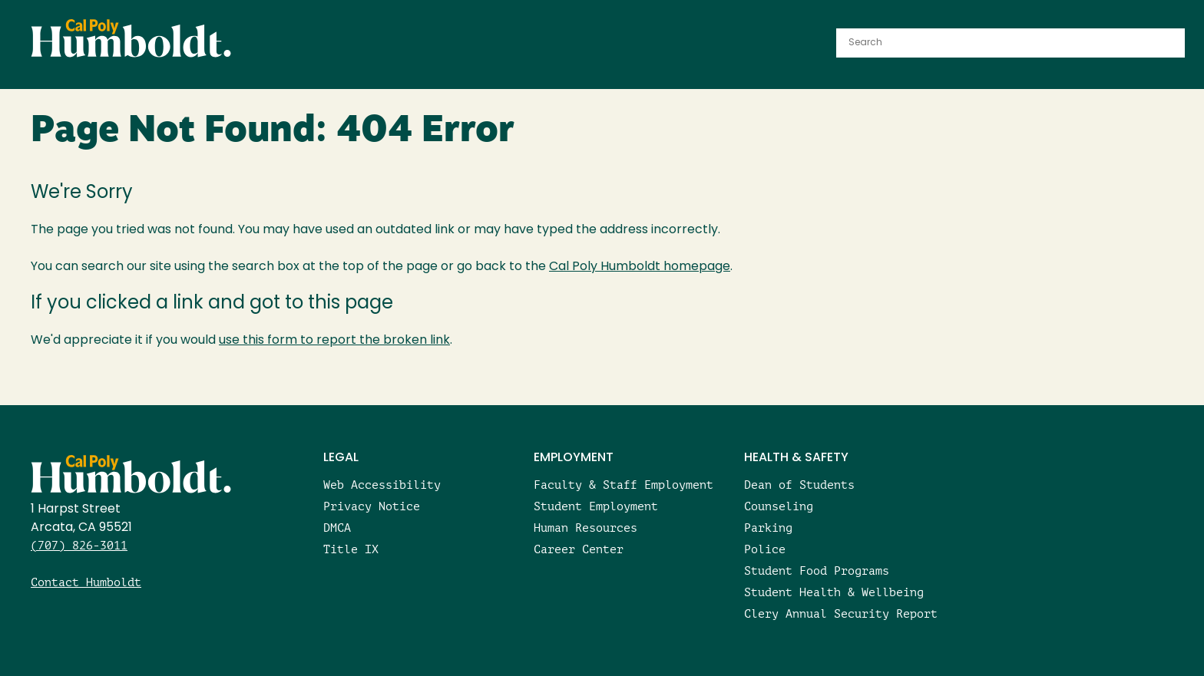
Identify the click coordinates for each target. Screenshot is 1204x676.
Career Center (579, 549)
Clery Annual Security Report (841, 613)
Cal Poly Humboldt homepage (639, 267)
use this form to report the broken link (334, 341)
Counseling (778, 506)
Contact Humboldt (86, 582)
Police (765, 549)
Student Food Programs (816, 570)
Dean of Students (799, 484)
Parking (768, 527)
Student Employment (596, 506)
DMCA (337, 527)
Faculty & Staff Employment (623, 484)
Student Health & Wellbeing (834, 592)
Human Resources (585, 527)
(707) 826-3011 (79, 545)
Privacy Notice (371, 506)
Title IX (351, 549)
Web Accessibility (382, 484)
